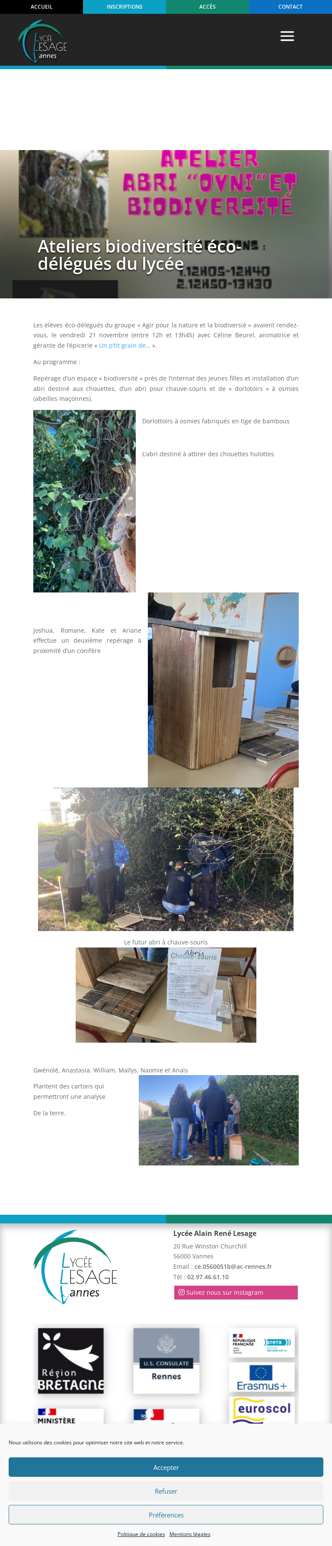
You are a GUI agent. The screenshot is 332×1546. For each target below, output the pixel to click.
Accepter (166, 1467)
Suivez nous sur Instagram (224, 1212)
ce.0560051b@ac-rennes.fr (233, 1186)
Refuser (166, 1491)
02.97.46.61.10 (208, 1196)
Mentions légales (190, 1534)
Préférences (166, 1515)
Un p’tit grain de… (124, 265)
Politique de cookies (141, 1534)
